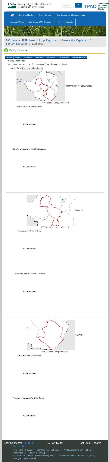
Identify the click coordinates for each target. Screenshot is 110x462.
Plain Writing (19, 453)
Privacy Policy (41, 455)
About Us (69, 22)
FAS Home (11, 40)
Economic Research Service (49, 450)
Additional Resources (78, 57)
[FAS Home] (22, 4)
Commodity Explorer (75, 40)
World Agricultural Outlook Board (78, 450)
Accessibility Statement (23, 455)
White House (29, 458)
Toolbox (9, 57)
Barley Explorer (17, 43)
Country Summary (45, 15)
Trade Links (32, 453)
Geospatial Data (17, 22)
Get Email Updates (90, 443)
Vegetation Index (64, 57)
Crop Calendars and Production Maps (72, 15)
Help (58, 22)
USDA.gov (29, 450)
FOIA (41, 453)
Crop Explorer (48, 40)
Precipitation (28, 57)
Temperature (39, 57)
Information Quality (86, 455)
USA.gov (17, 458)
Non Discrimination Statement (63, 455)
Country (17, 57)
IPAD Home (28, 40)
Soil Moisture (51, 57)
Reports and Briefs (26, 15)
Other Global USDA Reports (39, 22)
